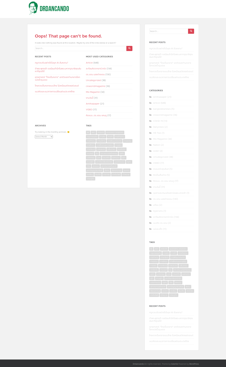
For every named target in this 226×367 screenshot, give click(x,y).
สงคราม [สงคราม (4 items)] (96, 166)
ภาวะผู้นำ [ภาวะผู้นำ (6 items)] (90, 162)
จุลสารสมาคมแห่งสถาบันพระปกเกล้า (169, 193)
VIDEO (89, 109)
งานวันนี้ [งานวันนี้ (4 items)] (90, 153)
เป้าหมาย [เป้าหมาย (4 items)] (125, 174)
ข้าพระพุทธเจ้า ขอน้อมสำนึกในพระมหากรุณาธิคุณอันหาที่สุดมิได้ (58, 70)
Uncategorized (93, 80)
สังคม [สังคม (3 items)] (107, 170)
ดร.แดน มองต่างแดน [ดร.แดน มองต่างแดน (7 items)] (109, 153)
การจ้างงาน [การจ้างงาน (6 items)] (119, 136)
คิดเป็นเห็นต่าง (159, 175)
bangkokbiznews (162, 109)
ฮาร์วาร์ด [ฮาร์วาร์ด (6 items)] (106, 174)
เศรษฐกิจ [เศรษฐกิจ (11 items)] (90, 178)
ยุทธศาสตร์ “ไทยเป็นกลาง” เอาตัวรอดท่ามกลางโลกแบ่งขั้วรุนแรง (57, 78)
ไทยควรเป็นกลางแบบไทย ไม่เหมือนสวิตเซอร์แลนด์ (57, 85)
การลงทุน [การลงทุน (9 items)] (127, 141)
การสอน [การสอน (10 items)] (118, 145)
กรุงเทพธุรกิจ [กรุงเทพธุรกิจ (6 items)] (92, 136)
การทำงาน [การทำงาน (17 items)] (91, 141)
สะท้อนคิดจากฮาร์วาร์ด (96, 68)
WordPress (194, 364)
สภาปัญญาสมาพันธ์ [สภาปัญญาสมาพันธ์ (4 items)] (94, 170)
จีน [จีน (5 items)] (97, 153)
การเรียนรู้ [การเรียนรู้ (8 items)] (91, 149)
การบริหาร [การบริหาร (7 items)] (101, 141)
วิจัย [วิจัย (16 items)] (88, 166)
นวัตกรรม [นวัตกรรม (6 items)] (90, 157)
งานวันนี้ (89, 97)
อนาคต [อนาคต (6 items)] (126, 170)
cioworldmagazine (95, 86)
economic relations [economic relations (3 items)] (114, 132)
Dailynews (158, 127)
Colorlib (174, 364)
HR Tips (157, 133)
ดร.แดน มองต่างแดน (95, 74)
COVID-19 (158, 121)
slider (156, 151)
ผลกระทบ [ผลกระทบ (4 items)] (116, 157)
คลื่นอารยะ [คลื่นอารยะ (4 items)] (111, 149)
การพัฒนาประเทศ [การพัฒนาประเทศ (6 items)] (114, 141)
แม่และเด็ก (157, 229)
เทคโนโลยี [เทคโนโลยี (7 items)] (116, 174)
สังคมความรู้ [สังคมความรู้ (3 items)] (116, 170)
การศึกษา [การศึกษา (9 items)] (90, 145)
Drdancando (138, 364)
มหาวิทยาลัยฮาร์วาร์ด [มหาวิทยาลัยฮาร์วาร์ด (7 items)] (104, 162)
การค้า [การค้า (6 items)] (110, 136)
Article (89, 62)
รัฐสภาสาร (158, 211)
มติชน (155, 205)
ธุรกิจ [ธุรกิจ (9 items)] (122, 153)
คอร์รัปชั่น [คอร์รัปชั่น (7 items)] (121, 149)
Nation (156, 145)
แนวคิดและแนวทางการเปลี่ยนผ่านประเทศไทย (55, 91)
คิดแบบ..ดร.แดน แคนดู (96, 115)
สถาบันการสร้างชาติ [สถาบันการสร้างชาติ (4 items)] (108, 166)
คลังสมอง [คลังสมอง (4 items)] (101, 149)
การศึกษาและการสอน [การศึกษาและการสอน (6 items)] (105, 145)
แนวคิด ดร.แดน (160, 223)
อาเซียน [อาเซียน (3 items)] (90, 174)
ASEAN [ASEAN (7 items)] (101, 132)
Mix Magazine (93, 92)
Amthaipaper (92, 103)
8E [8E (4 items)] (88, 132)
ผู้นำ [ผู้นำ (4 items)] (123, 157)
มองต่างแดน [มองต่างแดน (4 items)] (119, 162)
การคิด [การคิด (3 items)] (102, 136)
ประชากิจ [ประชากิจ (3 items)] (106, 157)
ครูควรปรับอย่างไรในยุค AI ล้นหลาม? (51, 62)
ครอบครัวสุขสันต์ (161, 169)
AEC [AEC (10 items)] (93, 132)
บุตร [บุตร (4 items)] (98, 157)
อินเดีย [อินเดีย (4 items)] (98, 174)
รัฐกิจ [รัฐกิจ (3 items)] (129, 162)
